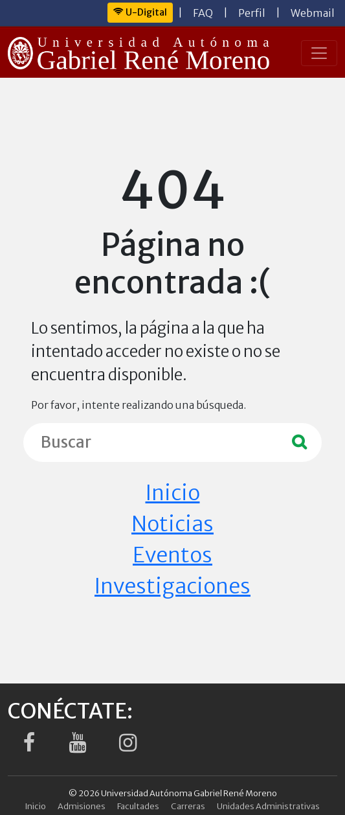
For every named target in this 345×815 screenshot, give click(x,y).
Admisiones (82, 806)
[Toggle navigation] (319, 53)
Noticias (172, 524)
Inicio (173, 493)
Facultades (138, 806)
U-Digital (140, 12)
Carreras (188, 806)
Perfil (251, 12)
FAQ (203, 12)
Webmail (313, 12)
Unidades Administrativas (268, 806)
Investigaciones (172, 586)
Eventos (172, 555)
